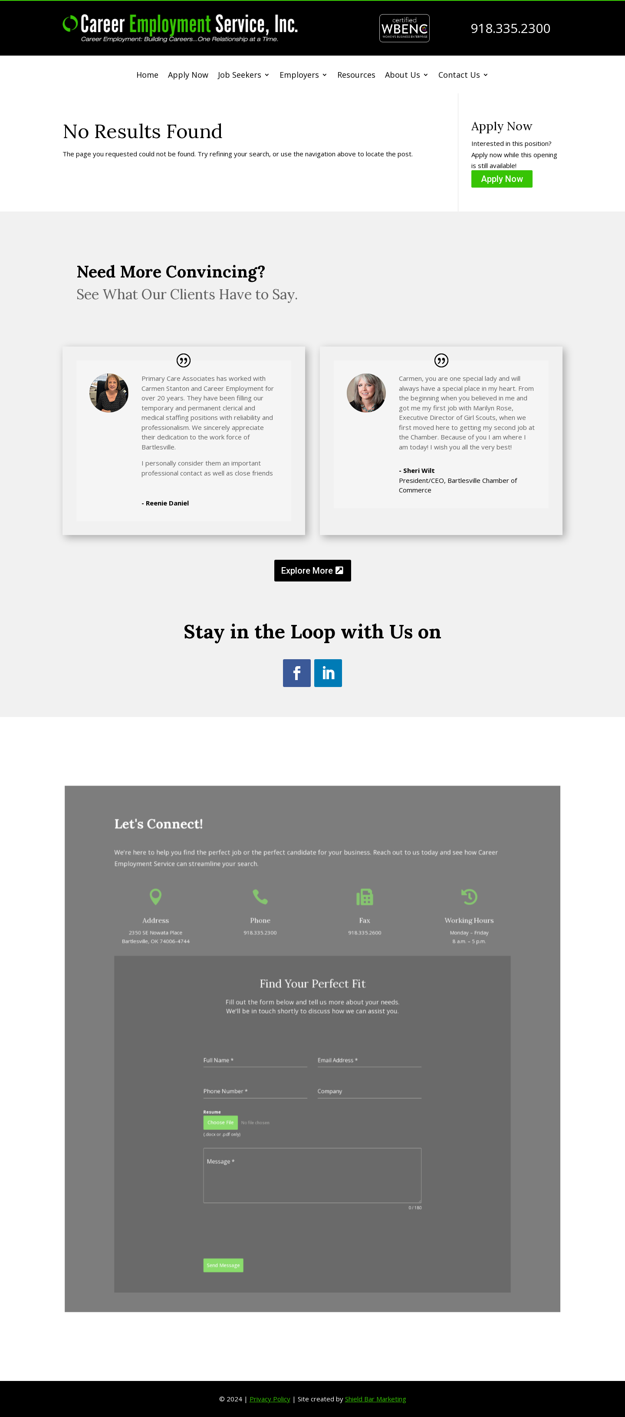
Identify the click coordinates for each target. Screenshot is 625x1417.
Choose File (247, 1101)
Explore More (307, 570)
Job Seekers (239, 76)
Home (147, 76)
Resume (241, 1094)
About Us (402, 76)
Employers (299, 76)
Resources (356, 76)
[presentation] (272, 1181)
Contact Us (459, 76)
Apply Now (188, 76)
